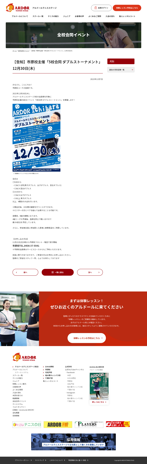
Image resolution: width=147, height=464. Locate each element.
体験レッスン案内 (19, 384)
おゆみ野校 (49, 366)
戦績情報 (16, 398)
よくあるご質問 (94, 16)
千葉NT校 (49, 378)
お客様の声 (79, 16)
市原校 (47, 369)
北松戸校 (48, 372)
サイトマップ (39, 460)
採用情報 (16, 415)
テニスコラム (18, 404)
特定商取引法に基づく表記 (77, 460)
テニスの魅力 (53, 16)
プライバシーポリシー (22, 460)
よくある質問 (18, 389)
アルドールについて (20, 16)
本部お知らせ (18, 395)
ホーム (15, 51)
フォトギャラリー (19, 407)
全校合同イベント (23, 51)
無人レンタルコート (50, 381)
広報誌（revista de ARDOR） (24, 410)
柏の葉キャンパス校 (53, 375)
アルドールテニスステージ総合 (26, 366)
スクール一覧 (38, 16)
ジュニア (66, 16)
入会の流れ (110, 16)
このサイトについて (56, 460)
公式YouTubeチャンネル (74, 369)
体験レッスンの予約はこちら (87, 338)
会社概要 (16, 412)
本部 (69, 375)
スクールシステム (21, 372)
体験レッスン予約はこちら (127, 7)
